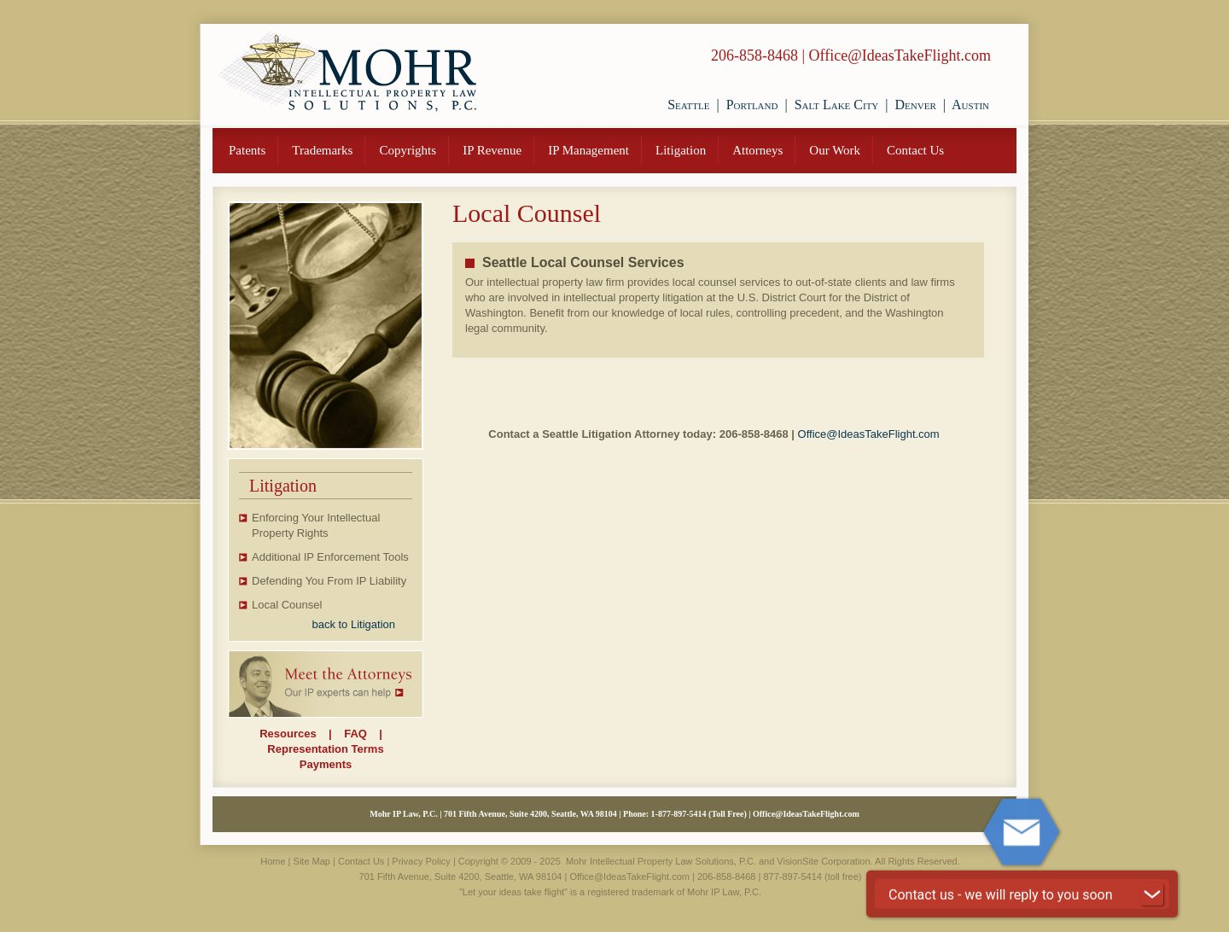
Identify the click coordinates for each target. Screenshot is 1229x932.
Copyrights (407, 150)
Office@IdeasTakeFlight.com (900, 55)
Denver (915, 104)
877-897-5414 (682, 813)
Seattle (688, 104)
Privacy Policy (421, 861)
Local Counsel (287, 604)
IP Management (588, 150)
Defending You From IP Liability (329, 580)
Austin (970, 104)
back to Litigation (353, 624)
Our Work (834, 150)
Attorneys (757, 150)
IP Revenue (492, 150)
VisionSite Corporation (823, 861)
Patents (247, 150)
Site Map (312, 861)
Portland (752, 104)
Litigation (680, 150)
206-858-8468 (754, 55)
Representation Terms (325, 749)
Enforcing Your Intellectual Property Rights (316, 525)
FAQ (355, 733)
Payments (326, 764)
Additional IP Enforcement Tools (330, 556)
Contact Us (915, 150)
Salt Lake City (837, 104)
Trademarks (322, 150)
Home (272, 861)
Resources (287, 733)
